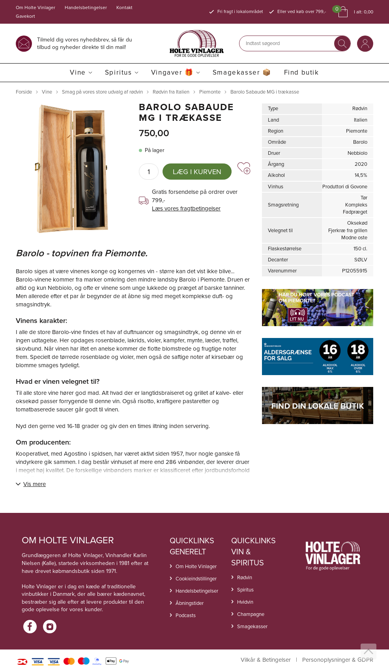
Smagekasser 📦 (242, 72)
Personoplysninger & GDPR (337, 660)
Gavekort (25, 16)
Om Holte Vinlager (35, 7)
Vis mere (34, 484)
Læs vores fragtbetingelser (186, 208)
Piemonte (210, 92)
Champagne (250, 614)
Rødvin (244, 577)
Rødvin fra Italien (171, 92)
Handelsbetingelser (86, 7)
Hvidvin (245, 602)
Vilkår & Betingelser (266, 660)
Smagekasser (252, 626)
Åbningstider (190, 603)
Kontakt (124, 7)
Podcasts (186, 615)
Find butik (301, 72)
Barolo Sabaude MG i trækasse (264, 92)
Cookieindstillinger (196, 578)
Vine (78, 72)
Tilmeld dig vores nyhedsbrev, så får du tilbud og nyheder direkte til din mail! (84, 43)
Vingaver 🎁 (172, 72)
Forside (24, 92)
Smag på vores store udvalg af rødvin (102, 92)
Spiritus (118, 72)
